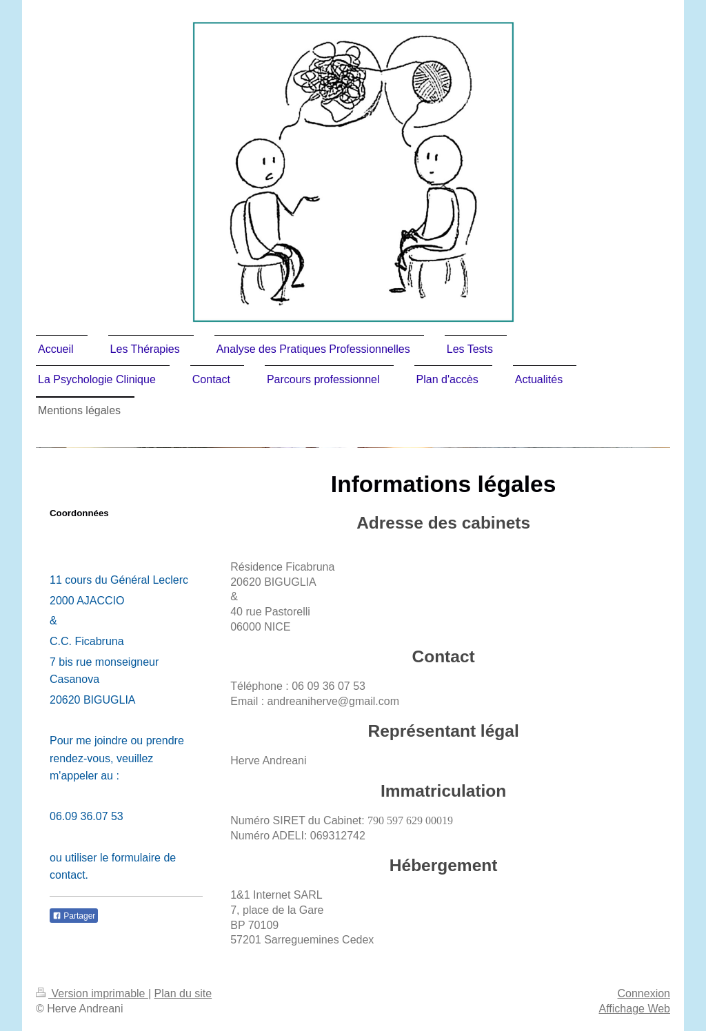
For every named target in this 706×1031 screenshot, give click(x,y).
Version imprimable (92, 993)
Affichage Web (634, 1008)
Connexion (644, 993)
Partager (73, 916)
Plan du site (183, 993)
